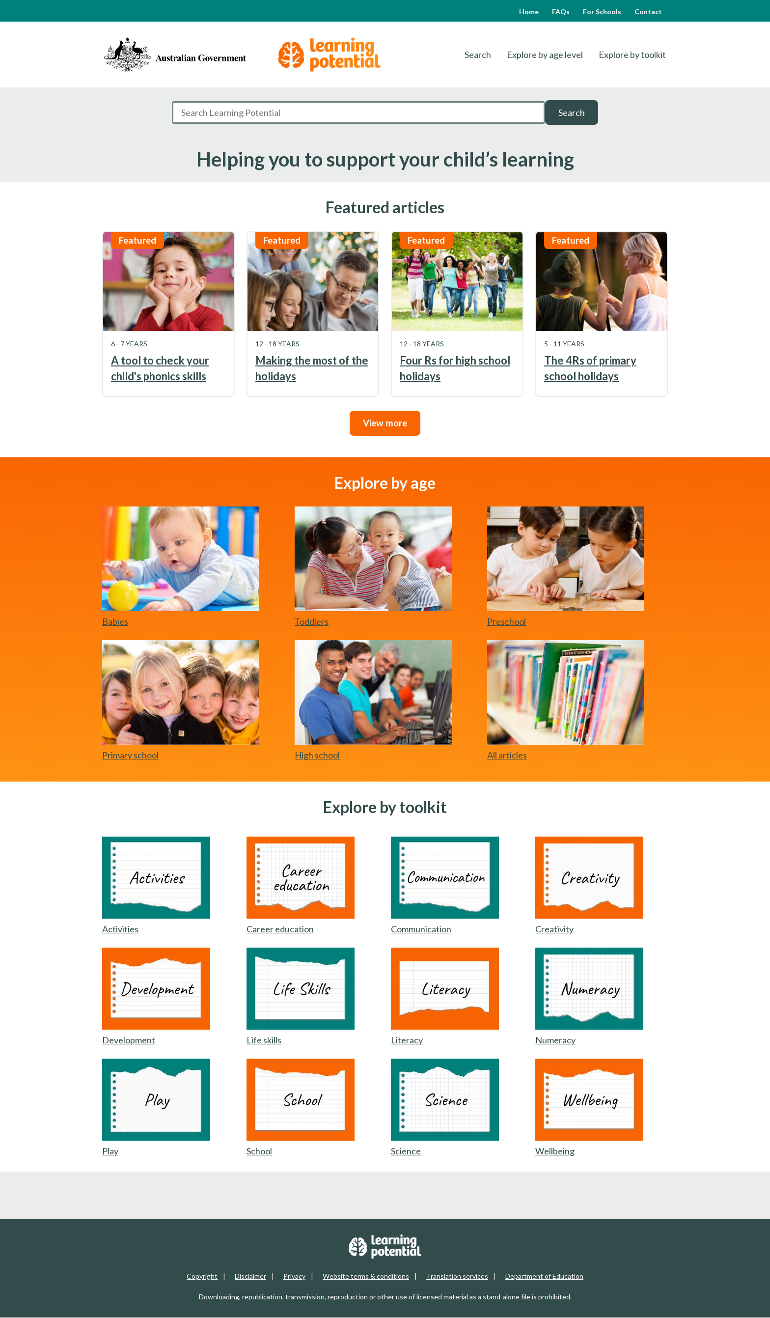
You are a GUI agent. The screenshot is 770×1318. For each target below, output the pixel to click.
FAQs (561, 11)
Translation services (457, 1276)
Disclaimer (250, 1276)
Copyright (202, 1276)
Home (529, 11)
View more (385, 423)
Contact (648, 11)
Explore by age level (545, 54)
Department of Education (544, 1276)
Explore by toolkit (632, 54)
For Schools (602, 11)
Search (478, 54)
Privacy (294, 1276)
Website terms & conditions (366, 1276)
